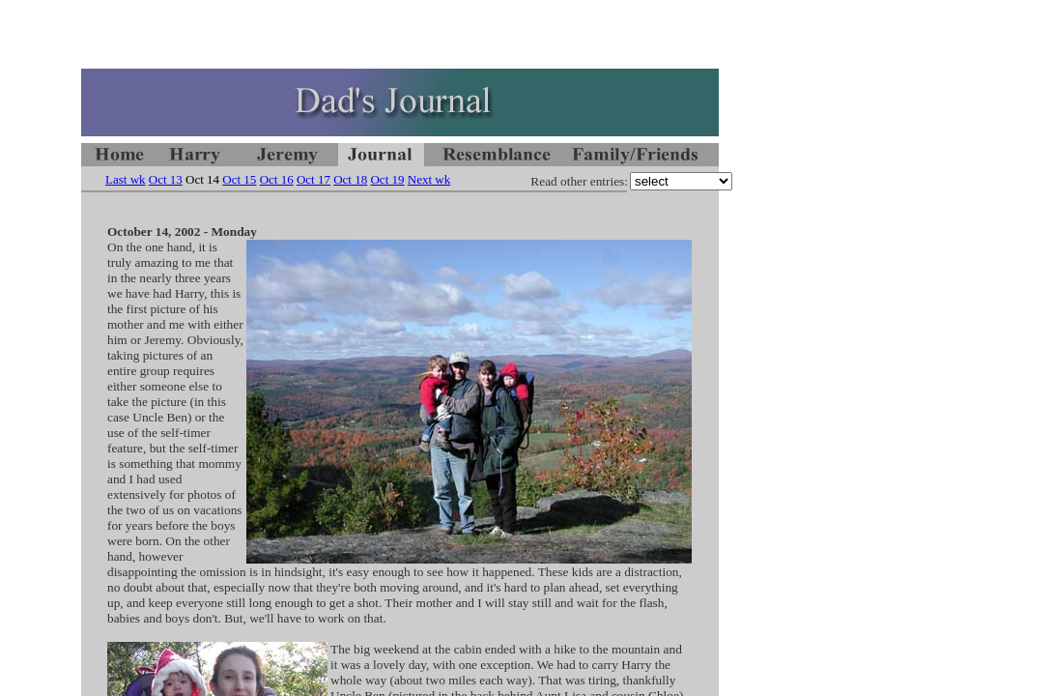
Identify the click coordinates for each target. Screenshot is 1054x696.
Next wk (429, 179)
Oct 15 (239, 179)
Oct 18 (350, 179)
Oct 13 (166, 179)
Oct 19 (387, 179)
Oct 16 (277, 179)
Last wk (125, 179)
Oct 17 (313, 179)
